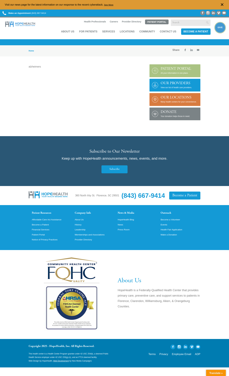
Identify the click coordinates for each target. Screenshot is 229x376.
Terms (162, 362)
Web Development (61, 369)
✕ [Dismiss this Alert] (222, 5)
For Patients (84, 36)
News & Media (128, 216)
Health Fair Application (173, 237)
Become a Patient (192, 36)
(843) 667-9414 (31, 14)
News (121, 232)
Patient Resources (44, 216)
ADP (198, 362)
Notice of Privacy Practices (47, 248)
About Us (64, 36)
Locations (123, 36)
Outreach (167, 216)
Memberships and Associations (92, 242)
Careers (110, 26)
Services (104, 36)
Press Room (125, 237)
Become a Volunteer (172, 226)
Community (143, 36)
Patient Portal (152, 26)
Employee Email (186, 362)
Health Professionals (91, 26)
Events (164, 232)
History (79, 232)
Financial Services (42, 237)
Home (31, 54)
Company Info (85, 216)
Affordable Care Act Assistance (49, 226)
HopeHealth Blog (127, 226)
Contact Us (164, 36)
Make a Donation (170, 242)
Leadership (81, 237)
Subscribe (114, 172)
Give (218, 32)
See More (109, 4)
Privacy (172, 362)
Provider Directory (127, 26)
